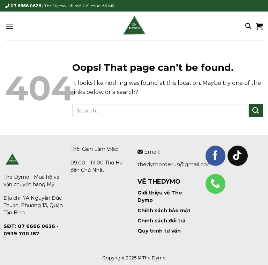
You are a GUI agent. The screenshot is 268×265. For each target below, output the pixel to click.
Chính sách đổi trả (161, 221)
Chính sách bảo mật (164, 210)
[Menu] (9, 26)
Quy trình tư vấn (159, 231)
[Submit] (256, 110)
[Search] (248, 26)
